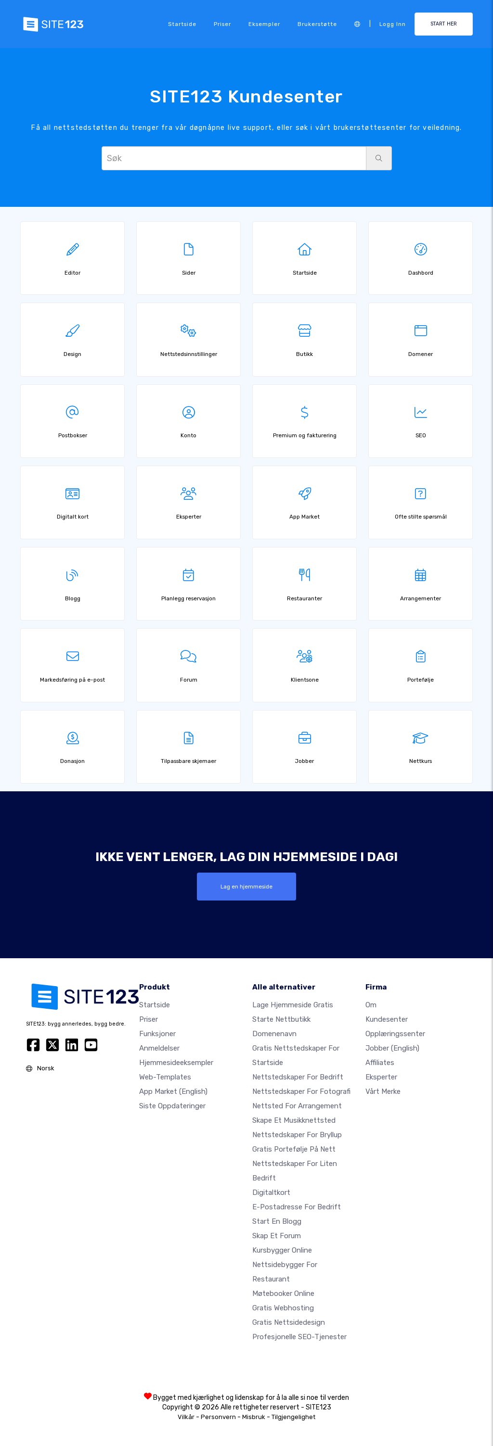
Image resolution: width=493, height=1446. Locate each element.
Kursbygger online (282, 1250)
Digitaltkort (271, 1192)
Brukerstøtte (317, 24)
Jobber (392, 1048)
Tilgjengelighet (293, 1417)
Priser (222, 24)
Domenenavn (274, 1033)
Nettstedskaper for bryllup (297, 1134)
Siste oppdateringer (172, 1106)
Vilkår (186, 1417)
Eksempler (264, 24)
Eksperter (381, 1077)
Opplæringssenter (395, 1033)
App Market (173, 1091)
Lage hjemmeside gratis (292, 1005)
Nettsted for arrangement (297, 1106)
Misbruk (253, 1417)
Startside (182, 24)
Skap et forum (276, 1235)
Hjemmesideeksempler (176, 1062)
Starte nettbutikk (281, 1019)
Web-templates (165, 1077)
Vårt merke (383, 1091)
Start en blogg (276, 1221)
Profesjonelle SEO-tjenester (299, 1336)
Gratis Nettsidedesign (288, 1322)
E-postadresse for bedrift (296, 1207)
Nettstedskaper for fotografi (301, 1091)
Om (370, 1005)
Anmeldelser (159, 1048)
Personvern (218, 1417)
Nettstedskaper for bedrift (297, 1077)
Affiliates (379, 1062)
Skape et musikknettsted (294, 1120)
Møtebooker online (283, 1293)
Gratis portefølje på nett (294, 1149)
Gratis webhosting (283, 1308)
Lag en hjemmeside (246, 886)
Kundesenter (386, 1019)
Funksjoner (157, 1033)
